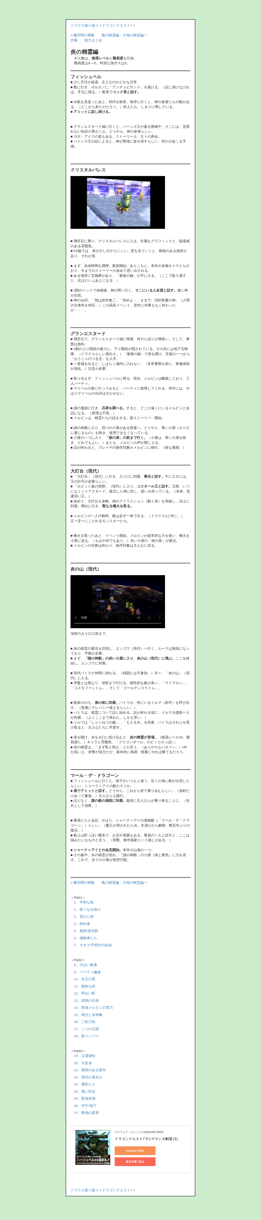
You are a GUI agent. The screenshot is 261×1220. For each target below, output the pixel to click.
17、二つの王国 (86, 1029)
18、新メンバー (86, 1036)
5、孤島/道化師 (86, 931)
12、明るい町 (84, 993)
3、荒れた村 (84, 916)
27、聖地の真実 (86, 1113)
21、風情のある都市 (90, 1070)
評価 (74, 40)
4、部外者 (82, 924)
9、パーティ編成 (87, 972)
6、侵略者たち (85, 938)
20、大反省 (83, 1063)
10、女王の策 (84, 979)
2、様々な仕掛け (87, 909)
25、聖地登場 (84, 1098)
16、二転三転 (84, 1022)
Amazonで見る (134, 1150)
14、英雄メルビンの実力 (93, 1007)
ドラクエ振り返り (85, 25)
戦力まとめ (93, 40)
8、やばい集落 (85, 965)
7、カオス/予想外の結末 (93, 945)
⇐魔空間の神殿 (82, 35)
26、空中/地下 (85, 1106)
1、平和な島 (84, 902)
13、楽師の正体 (86, 1000)
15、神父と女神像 (88, 1015)
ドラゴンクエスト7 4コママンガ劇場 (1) (146, 1139)
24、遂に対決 (84, 1091)
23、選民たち (84, 1084)
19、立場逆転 (84, 1056)
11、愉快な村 (84, 986)
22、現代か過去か (88, 1077)
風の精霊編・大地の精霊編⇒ (124, 35)
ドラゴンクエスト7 (117, 25)
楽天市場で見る (134, 1161)
